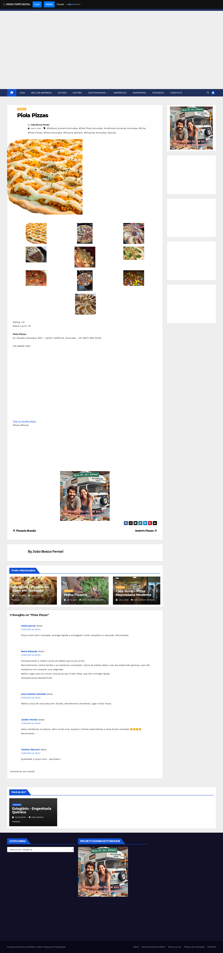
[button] (208, 92)
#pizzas (112, 132)
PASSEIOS (158, 92)
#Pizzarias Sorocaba (95, 132)
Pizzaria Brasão (24, 530)
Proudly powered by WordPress (21, 947)
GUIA (22, 92)
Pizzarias (21, 109)
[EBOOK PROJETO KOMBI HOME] (85, 495)
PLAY (37, 4)
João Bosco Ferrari (40, 124)
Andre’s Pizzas (146, 530)
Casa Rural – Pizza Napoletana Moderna (133, 593)
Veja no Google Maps (24, 421)
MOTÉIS (77, 92)
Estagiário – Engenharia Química (31, 810)
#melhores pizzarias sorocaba (120, 128)
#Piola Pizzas (35, 132)
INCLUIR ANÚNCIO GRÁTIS (153, 947)
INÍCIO (136, 947)
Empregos (17, 804)
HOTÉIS (62, 92)
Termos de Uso (174, 947)
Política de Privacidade (194, 947)
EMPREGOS (120, 92)
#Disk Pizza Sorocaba (91, 128)
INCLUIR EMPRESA (41, 92)
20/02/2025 (21, 817)
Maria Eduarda (29, 651)
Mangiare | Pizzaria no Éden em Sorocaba (30, 589)
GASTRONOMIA (97, 92)
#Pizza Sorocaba (53, 132)
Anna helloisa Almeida (33, 694)
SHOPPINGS (139, 92)
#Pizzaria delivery (72, 132)
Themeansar (59, 947)
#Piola (142, 128)
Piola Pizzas (32, 115)
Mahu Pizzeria (75, 595)
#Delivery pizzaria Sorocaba (62, 128)
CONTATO (176, 92)
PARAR (49, 4)
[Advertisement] (111, 68)
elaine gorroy (28, 625)
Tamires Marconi (30, 749)
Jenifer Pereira (29, 719)
